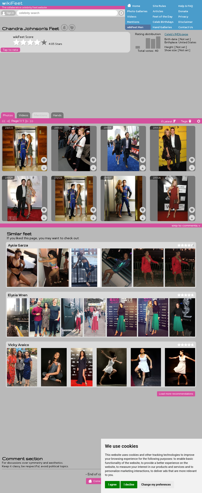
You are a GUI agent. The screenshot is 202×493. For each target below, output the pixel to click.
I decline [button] (129, 484)
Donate (183, 11)
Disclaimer (185, 22)
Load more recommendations (176, 393)
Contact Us (185, 27)
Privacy (183, 16)
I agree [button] (112, 484)
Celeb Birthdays (163, 22)
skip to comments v (186, 225)
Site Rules (159, 6)
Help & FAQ (185, 6)
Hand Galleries (162, 27)
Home (136, 6)
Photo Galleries (137, 11)
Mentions (133, 22)
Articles (158, 11)
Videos (131, 16)
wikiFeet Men (135, 27)
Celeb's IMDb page (176, 34)
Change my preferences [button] (156, 484)
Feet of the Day (163, 16)
